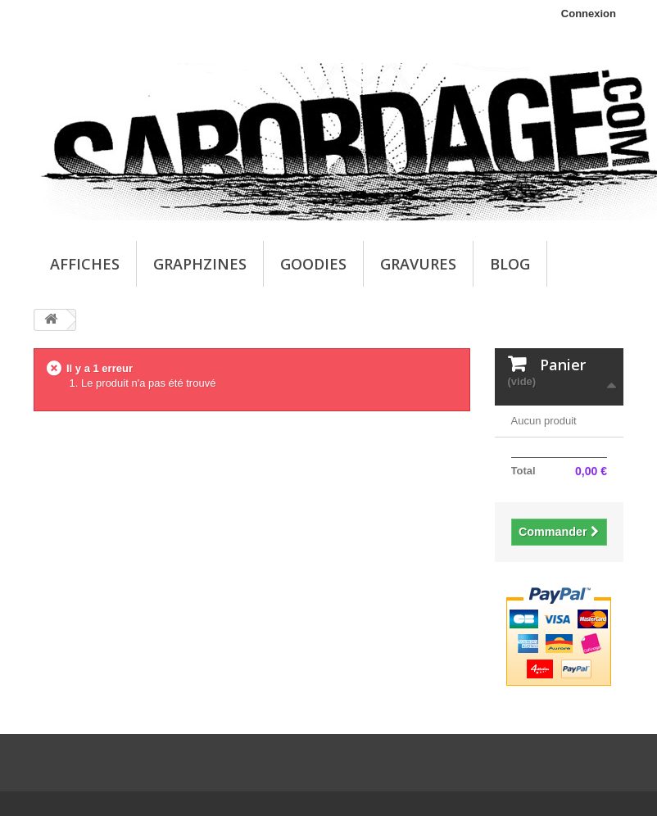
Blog (510, 264)
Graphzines (200, 264)
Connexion (588, 13)
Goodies (313, 264)
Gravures (418, 264)
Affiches (85, 264)
